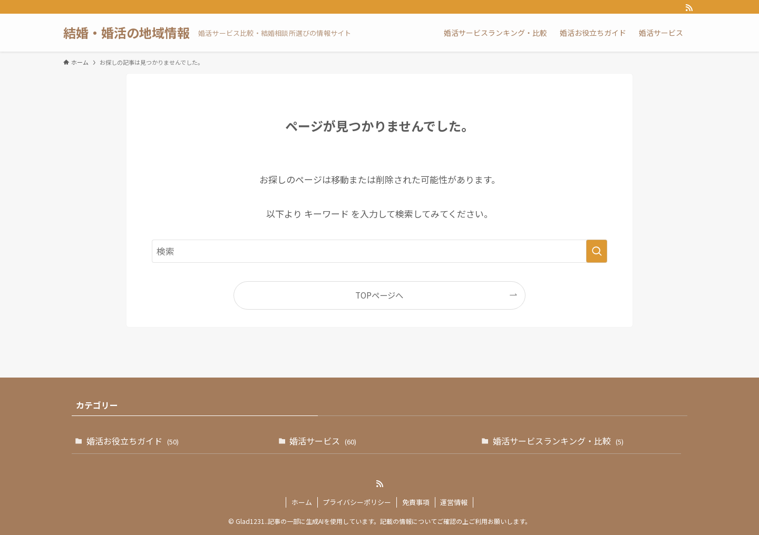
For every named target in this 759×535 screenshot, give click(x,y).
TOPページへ (379, 295)
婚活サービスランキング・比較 (558, 440)
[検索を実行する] (596, 251)
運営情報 (454, 502)
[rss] (689, 8)
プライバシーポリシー (357, 502)
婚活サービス (322, 440)
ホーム (301, 502)
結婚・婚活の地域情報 (126, 32)
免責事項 (416, 502)
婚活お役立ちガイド (132, 440)
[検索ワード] (379, 251)
